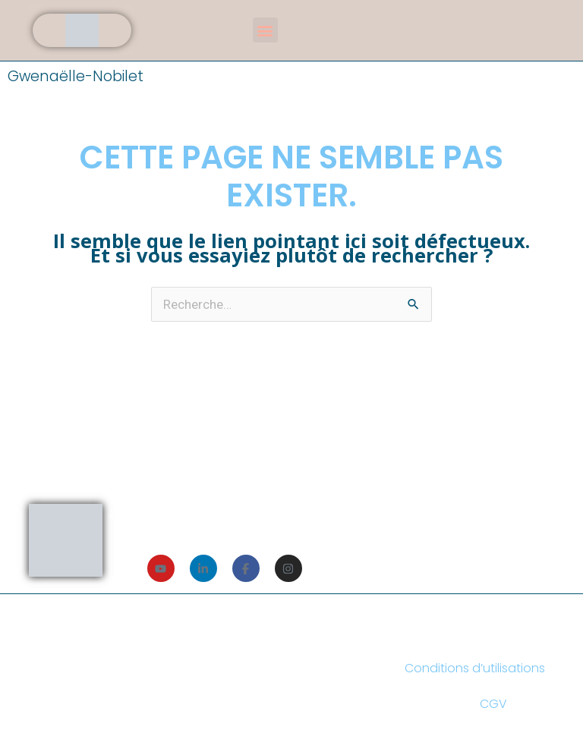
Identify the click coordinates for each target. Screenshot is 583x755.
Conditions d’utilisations (475, 668)
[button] (265, 29)
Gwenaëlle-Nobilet (75, 76)
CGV (493, 704)
